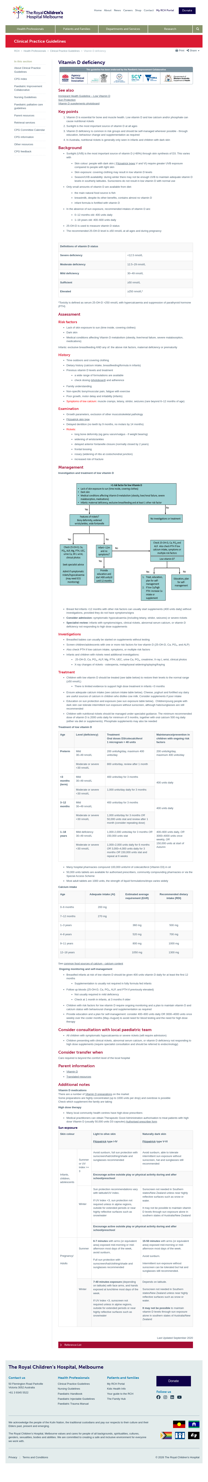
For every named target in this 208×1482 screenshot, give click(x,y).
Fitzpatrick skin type (78, 419)
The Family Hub (116, 1398)
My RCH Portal (165, 10)
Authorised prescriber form (141, 1121)
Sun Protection (67, 99)
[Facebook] (160, 1397)
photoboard (98, 380)
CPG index (20, 78)
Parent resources (24, 115)
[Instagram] (167, 1397)
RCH (17, 51)
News (117, 10)
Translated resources (78, 1076)
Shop (138, 10)
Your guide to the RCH (120, 1393)
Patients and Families (76, 29)
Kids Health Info (116, 1388)
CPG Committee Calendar (29, 129)
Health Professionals (30, 29)
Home (98, 10)
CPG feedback (22, 151)
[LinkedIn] (173, 1397)
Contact (149, 10)
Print (180, 50)
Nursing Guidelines (25, 97)
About (108, 10)
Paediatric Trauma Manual (73, 1403)
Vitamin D (72, 1071)
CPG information (24, 137)
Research (170, 29)
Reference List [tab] (70, 1345)
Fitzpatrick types (125, 163)
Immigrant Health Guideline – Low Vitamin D (84, 96)
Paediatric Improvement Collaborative (28, 88)
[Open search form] (198, 29)
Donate (187, 10)
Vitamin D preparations (98, 1094)
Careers (128, 10)
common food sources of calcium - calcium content (93, 963)
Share (193, 50)
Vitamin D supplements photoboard (79, 103)
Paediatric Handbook (70, 1393)
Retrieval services (24, 122)
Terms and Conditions (35, 1457)
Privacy (13, 1457)
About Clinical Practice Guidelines (27, 69)
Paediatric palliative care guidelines (28, 106)
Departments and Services (123, 29)
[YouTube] (180, 1397)
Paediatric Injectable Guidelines (76, 1398)
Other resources (23, 144)
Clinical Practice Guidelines (65, 51)
